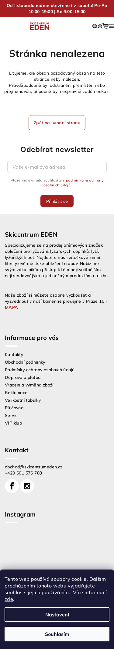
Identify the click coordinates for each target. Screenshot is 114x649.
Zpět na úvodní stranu (57, 122)
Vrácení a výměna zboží (29, 385)
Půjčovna (14, 408)
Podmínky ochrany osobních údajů (39, 369)
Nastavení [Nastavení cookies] (57, 615)
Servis (11, 415)
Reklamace (16, 392)
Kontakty (14, 354)
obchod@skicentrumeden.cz (34, 467)
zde (9, 599)
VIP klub (13, 423)
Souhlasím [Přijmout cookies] (57, 634)
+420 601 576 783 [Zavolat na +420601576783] (23, 473)
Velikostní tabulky (23, 400)
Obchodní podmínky (25, 362)
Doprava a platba (22, 377)
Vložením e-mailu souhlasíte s (57, 182)
